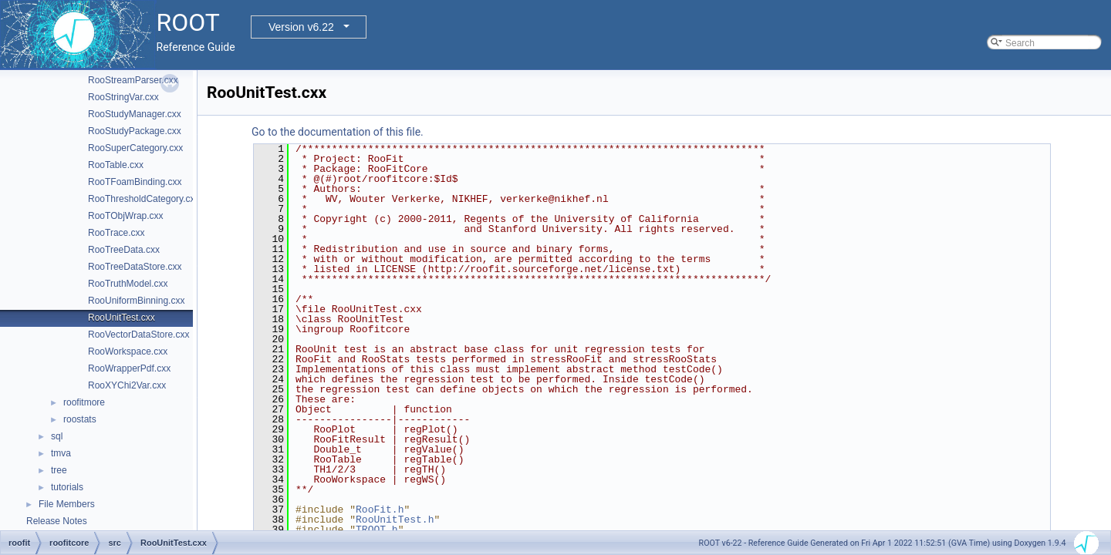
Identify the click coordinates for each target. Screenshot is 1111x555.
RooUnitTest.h (395, 519)
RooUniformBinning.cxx (136, 300)
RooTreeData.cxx (124, 249)
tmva (61, 453)
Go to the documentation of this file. (338, 132)
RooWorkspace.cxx (127, 351)
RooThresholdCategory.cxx (144, 198)
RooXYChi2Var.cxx (127, 385)
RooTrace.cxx (116, 232)
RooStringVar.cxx (123, 97)
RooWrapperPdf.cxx (129, 368)
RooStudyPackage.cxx (134, 131)
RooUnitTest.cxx (121, 317)
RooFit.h (380, 509)
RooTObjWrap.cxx (126, 215)
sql (56, 436)
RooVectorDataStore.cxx (138, 334)
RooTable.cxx (116, 165)
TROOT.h (377, 529)
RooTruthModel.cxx (128, 283)
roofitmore (84, 402)
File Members (67, 504)
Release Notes (56, 521)
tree (59, 470)
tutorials (67, 487)
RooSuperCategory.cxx (135, 148)
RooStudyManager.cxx (134, 114)
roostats (79, 419)
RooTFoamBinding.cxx (134, 182)
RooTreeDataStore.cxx (135, 266)
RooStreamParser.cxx (133, 80)
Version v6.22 (301, 27)
